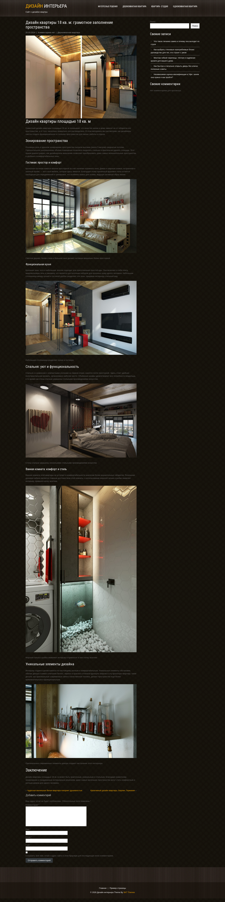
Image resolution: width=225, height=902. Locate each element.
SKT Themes (129, 896)
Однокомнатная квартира (185, 6)
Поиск (152, 22)
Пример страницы (118, 892)
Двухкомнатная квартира (134, 6)
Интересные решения (108, 6)
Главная (102, 892)
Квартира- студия (159, 6)
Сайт (28, 848)
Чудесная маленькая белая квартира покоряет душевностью (54, 790)
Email (29, 841)
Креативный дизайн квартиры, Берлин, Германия (112, 790)
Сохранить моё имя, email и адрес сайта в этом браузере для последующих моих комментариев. (70, 859)
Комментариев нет (46, 32)
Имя (28, 833)
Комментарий (32, 805)
